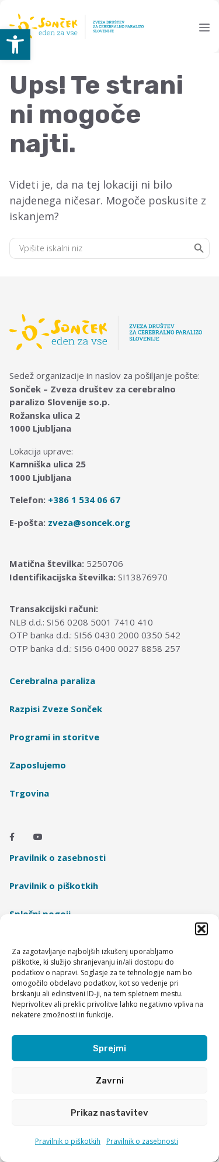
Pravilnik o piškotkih (67, 1141)
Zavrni (110, 1080)
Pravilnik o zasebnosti (142, 1141)
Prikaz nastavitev (109, 1113)
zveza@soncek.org (89, 522)
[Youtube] (38, 837)
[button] (15, 44)
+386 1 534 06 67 (84, 499)
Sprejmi (109, 1048)
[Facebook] (12, 837)
